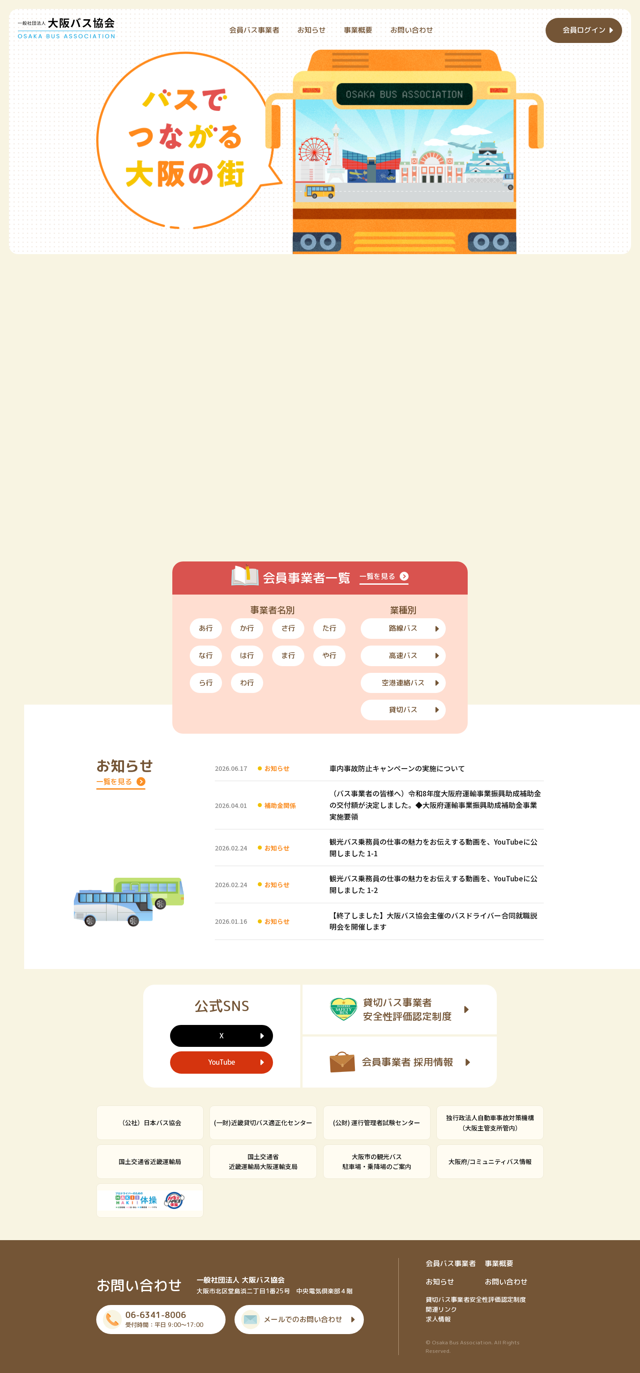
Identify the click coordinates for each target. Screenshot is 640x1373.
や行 (329, 655)
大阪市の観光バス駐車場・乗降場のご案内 (376, 1161)
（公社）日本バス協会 (150, 1122)
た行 (329, 628)
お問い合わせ (411, 30)
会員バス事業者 (254, 30)
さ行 (288, 628)
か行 (247, 628)
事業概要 (358, 30)
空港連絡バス (403, 683)
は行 (247, 655)
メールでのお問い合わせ (303, 1319)
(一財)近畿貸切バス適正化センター (263, 1122)
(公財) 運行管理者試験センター (376, 1122)
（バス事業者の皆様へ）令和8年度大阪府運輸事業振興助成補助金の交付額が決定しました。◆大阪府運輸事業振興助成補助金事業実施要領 (435, 804)
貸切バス (403, 709)
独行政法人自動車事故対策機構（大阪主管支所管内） (490, 1122)
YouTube (221, 1062)
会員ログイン (584, 30)
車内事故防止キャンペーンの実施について (397, 768)
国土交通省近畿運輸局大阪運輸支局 (263, 1161)
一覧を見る (377, 576)
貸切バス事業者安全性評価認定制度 (476, 1299)
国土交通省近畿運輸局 (150, 1161)
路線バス (403, 628)
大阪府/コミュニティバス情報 (490, 1161)
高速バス (403, 655)
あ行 (206, 628)
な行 (206, 655)
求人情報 (438, 1319)
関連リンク (441, 1309)
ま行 (288, 655)
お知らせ (311, 30)
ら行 (206, 683)
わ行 (247, 683)
